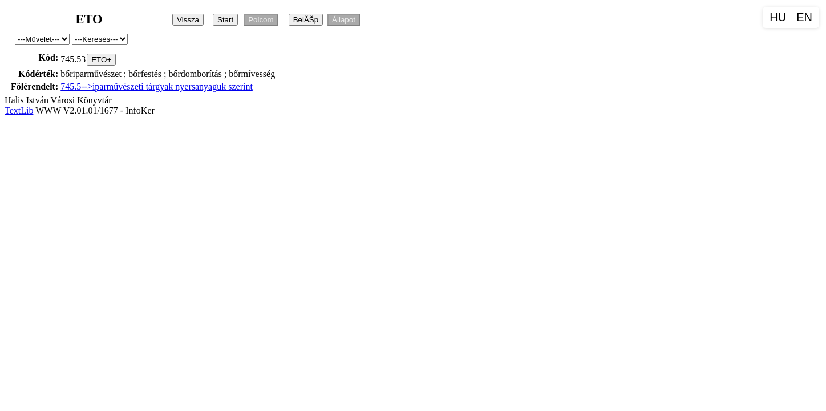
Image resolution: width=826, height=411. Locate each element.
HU (778, 17)
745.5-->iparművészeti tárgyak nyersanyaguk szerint (156, 86)
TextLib (19, 110)
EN (804, 17)
